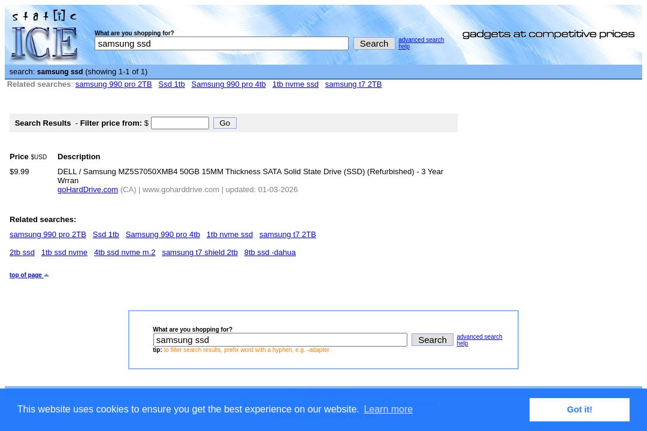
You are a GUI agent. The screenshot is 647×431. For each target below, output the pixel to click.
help (404, 46)
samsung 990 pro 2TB (113, 84)
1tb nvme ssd (296, 84)
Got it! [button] (579, 409)
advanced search (421, 40)
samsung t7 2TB (353, 84)
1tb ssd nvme (64, 252)
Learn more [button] (388, 409)
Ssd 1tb (172, 84)
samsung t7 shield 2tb (199, 252)
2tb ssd (22, 252)
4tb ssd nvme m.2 (125, 252)
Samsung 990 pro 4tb (229, 84)
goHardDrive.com (88, 189)
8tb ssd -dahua (270, 252)
